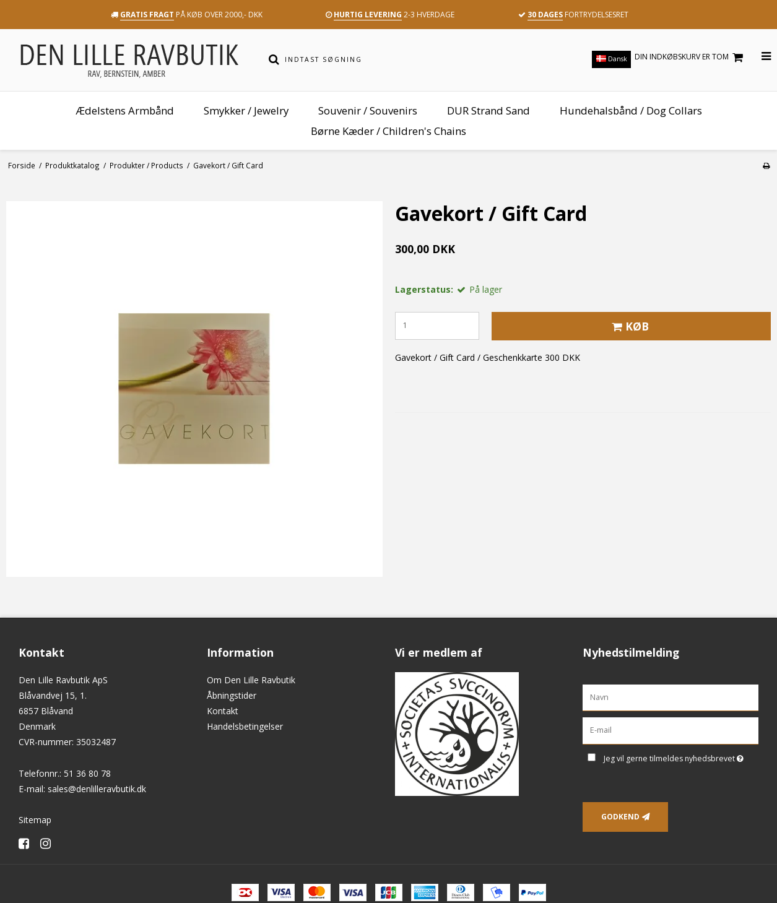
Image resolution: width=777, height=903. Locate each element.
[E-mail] (670, 730)
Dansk (611, 58)
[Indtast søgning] (397, 59)
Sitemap (35, 820)
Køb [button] (628, 326)
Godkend (620, 816)
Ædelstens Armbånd (125, 110)
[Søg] (273, 59)
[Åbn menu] (759, 56)
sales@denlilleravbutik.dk (97, 789)
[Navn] (670, 696)
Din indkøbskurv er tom (691, 57)
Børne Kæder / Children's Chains (388, 131)
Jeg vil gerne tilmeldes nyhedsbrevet (681, 756)
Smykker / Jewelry (246, 110)
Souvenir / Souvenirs (367, 110)
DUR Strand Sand (488, 110)
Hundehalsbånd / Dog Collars (631, 110)
